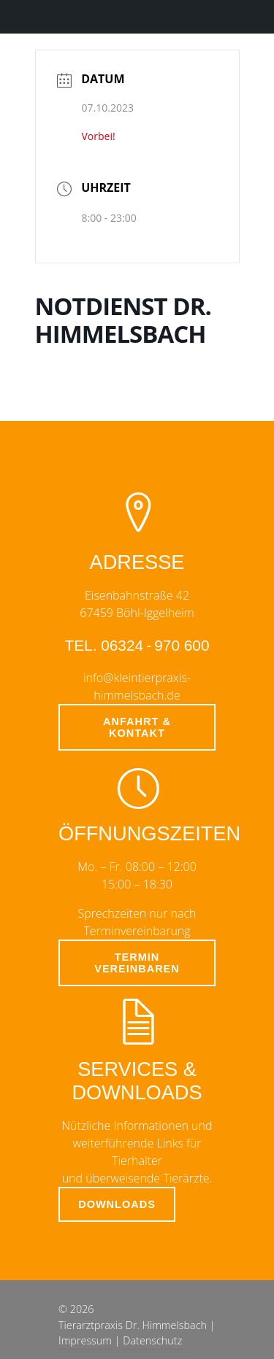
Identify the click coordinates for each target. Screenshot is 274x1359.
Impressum (85, 1340)
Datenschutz (152, 1340)
